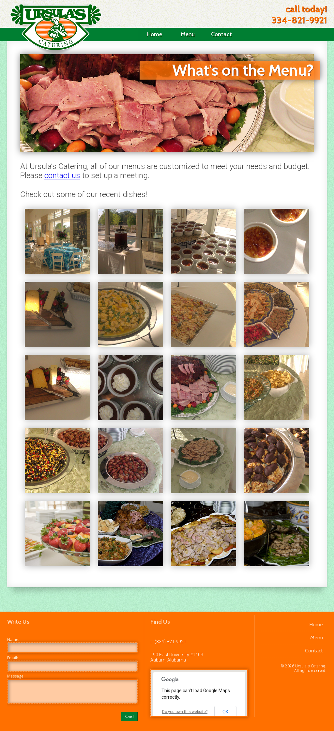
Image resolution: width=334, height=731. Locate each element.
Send (129, 716)
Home (154, 34)
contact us (62, 175)
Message (15, 676)
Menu (188, 34)
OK (225, 711)
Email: (12, 658)
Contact (221, 34)
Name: (13, 639)
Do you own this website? (184, 711)
